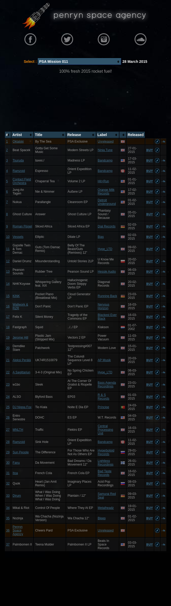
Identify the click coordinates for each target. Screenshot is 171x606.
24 (8, 397)
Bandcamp (105, 160)
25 (8, 407)
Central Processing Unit (105, 429)
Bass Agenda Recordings (107, 384)
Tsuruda (18, 160)
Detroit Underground (107, 202)
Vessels (18, 237)
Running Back (107, 296)
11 (8, 249)
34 (8, 508)
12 (8, 261)
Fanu (16, 462)
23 (8, 384)
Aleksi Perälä (22, 360)
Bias (101, 237)
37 (8, 544)
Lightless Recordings (105, 462)
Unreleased (105, 141)
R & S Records (103, 396)
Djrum (17, 495)
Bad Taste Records (104, 473)
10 (8, 237)
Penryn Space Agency (18, 530)
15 (8, 296)
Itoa (15, 473)
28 (8, 442)
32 (8, 483)
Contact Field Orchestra (22, 181)
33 (8, 495)
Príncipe (103, 407)
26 (8, 417)
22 (8, 372)
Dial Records (107, 226)
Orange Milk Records (106, 191)
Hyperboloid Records (106, 452)
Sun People (21, 452)
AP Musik (104, 360)
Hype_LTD (105, 249)
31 (8, 473)
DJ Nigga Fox (22, 407)
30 (8, 462)
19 (8, 337)
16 (8, 306)
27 (8, 430)
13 (8, 271)
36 (8, 530)
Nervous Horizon (103, 306)
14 (8, 284)
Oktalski (18, 141)
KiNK (16, 296)
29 (8, 452)
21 (8, 360)
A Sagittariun (21, 372)
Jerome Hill (20, 337)
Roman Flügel (22, 226)
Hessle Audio (107, 271)
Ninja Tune (105, 150)
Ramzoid (19, 171)
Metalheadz (106, 508)
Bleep (102, 518)
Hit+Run (103, 181)
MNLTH (18, 430)
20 (8, 348)
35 (8, 518)
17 (8, 317)
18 (8, 327)
